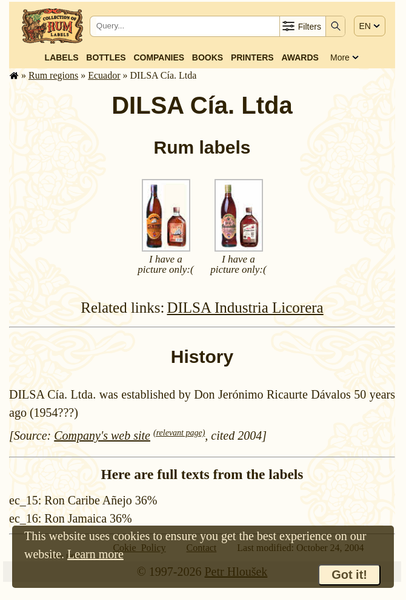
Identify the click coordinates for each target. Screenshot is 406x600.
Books (207, 57)
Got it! (349, 574)
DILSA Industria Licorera (245, 307)
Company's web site (102, 435)
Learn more (95, 554)
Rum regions (53, 75)
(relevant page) (179, 432)
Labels (62, 57)
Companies (158, 57)
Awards (299, 57)
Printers (252, 57)
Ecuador (104, 75)
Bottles (105, 57)
